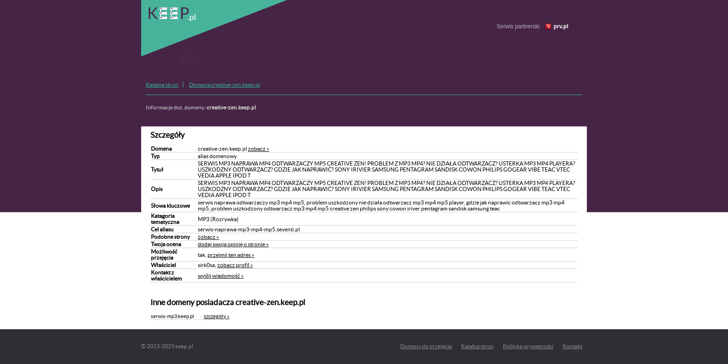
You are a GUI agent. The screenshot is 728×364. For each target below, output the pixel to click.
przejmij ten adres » (231, 255)
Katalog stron (162, 85)
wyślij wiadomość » (221, 276)
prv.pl (560, 26)
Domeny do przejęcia (426, 346)
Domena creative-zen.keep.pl (224, 85)
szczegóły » (216, 316)
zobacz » (258, 149)
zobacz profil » (235, 265)
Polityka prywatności (528, 346)
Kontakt (572, 346)
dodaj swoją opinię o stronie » (233, 244)
